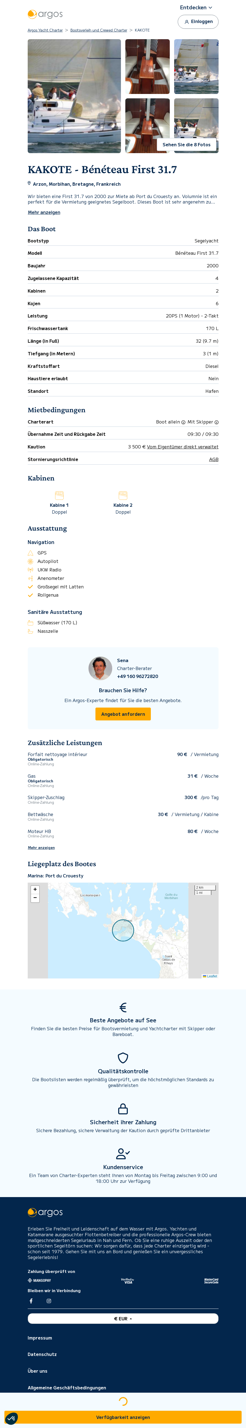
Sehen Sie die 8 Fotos (187, 144)
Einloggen (198, 21)
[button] (198, 7)
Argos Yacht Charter (45, 30)
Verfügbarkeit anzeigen (123, 1417)
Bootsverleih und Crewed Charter (98, 30)
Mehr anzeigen (41, 847)
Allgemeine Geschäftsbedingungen (67, 1387)
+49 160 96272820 (137, 676)
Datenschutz (42, 1354)
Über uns (37, 1370)
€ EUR (121, 1318)
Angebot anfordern (123, 714)
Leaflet (210, 976)
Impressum (40, 1337)
